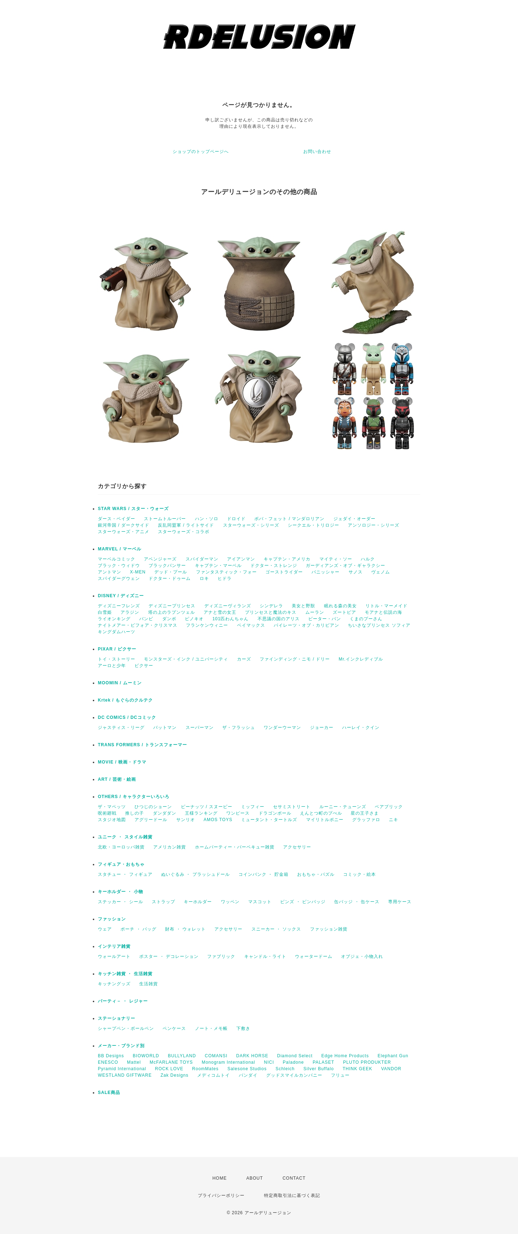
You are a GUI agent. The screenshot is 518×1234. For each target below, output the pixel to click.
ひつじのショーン (153, 806)
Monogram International (228, 1062)
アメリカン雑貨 (169, 847)
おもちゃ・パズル (316, 874)
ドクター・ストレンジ (273, 565)
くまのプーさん (366, 618)
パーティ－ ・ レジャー (123, 1001)
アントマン (109, 572)
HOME (219, 1178)
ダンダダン (164, 813)
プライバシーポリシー (221, 1195)
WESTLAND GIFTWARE (125, 1075)
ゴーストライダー (284, 572)
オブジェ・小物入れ (362, 956)
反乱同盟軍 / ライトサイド (186, 525)
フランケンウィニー (207, 625)
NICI (269, 1062)
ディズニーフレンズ (119, 605)
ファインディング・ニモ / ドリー (295, 659)
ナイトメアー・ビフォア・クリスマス (137, 625)
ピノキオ (194, 618)
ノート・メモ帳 (211, 1028)
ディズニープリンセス (172, 605)
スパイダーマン (202, 559)
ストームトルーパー (165, 518)
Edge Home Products (345, 1055)
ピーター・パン (324, 618)
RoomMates (205, 1068)
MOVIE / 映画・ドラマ (122, 762)
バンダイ (248, 1075)
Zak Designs (174, 1075)
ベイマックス (251, 625)
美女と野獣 (303, 605)
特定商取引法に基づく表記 (292, 1195)
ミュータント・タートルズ (269, 819)
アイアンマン (241, 559)
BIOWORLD (146, 1055)
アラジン (130, 612)
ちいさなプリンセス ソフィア (379, 625)
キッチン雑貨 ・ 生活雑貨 (125, 973)
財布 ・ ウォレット (185, 929)
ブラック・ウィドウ (119, 565)
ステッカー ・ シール (120, 901)
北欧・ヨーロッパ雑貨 (121, 847)
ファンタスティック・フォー (226, 572)
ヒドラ (225, 578)
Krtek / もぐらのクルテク (125, 700)
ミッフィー (252, 806)
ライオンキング (114, 618)
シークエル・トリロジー (313, 525)
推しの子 (134, 813)
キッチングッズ (114, 983)
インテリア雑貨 (114, 946)
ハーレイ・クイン (361, 727)
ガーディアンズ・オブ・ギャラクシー (345, 565)
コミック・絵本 (359, 874)
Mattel (134, 1062)
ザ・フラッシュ (238, 727)
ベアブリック (389, 806)
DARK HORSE (252, 1055)
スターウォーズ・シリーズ (251, 525)
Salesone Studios (247, 1068)
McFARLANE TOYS (171, 1062)
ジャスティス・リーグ (121, 727)
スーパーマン (200, 727)
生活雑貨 (148, 983)
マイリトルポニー (325, 819)
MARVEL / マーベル (119, 548)
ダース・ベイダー (116, 518)
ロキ (204, 578)
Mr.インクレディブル (360, 659)
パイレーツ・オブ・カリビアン (306, 625)
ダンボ (169, 618)
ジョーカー (321, 727)
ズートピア (344, 612)
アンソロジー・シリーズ (373, 525)
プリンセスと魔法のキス (270, 612)
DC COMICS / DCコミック (127, 717)
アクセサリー (297, 847)
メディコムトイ (213, 1075)
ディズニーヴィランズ (227, 605)
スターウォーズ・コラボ (183, 531)
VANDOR (391, 1068)
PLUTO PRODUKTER (367, 1062)
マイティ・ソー (335, 559)
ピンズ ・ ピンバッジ (303, 901)
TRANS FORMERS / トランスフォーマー (142, 744)
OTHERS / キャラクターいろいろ (133, 796)
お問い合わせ (317, 151)
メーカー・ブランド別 (121, 1045)
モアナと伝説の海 (383, 612)
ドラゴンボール (275, 813)
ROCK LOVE (169, 1068)
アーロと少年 (112, 665)
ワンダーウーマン (282, 727)
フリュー (340, 1075)
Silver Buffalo (319, 1068)
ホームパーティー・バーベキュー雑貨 (234, 847)
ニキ (393, 819)
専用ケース (400, 901)
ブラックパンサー (167, 565)
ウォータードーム (313, 956)
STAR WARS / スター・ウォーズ (133, 508)
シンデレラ (271, 605)
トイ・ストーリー (116, 659)
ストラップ (163, 901)
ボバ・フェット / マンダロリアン (289, 518)
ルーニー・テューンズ (342, 806)
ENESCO (108, 1062)
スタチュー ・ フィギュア (125, 874)
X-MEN (138, 572)
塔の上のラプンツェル (171, 612)
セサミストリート (291, 806)
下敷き (243, 1028)
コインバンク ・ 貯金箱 (263, 874)
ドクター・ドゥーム (170, 578)
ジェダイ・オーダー (354, 518)
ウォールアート (114, 956)
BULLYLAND (182, 1055)
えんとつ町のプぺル (321, 813)
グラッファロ (366, 819)
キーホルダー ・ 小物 (120, 891)
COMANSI (216, 1055)
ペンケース (174, 1028)
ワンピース (238, 813)
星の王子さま (365, 813)
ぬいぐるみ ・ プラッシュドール (195, 874)
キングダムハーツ (116, 631)
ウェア (105, 929)
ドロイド (236, 518)
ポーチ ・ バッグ (138, 929)
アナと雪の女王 (220, 612)
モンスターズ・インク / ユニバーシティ (186, 659)
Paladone (293, 1062)
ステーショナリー (116, 1018)
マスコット (260, 901)
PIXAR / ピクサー (117, 649)
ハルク (368, 559)
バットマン (165, 727)
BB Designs (111, 1055)
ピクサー (144, 665)
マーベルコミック (116, 559)
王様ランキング (201, 813)
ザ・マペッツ (112, 806)
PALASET (323, 1062)
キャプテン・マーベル (218, 565)
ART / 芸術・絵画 (117, 779)
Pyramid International (122, 1068)
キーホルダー (198, 901)
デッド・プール (170, 572)
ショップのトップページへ (201, 151)
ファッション (112, 919)
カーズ (244, 659)
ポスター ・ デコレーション (169, 956)
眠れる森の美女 (340, 605)
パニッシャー (326, 572)
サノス (356, 572)
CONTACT (293, 1178)
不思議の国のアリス (279, 618)
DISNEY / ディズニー (121, 595)
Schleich (285, 1068)
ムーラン (314, 612)
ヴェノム (380, 572)
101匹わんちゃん (230, 618)
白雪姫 (105, 612)
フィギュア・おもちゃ (121, 864)
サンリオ (185, 819)
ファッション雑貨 (328, 929)
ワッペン (230, 901)
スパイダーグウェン (119, 578)
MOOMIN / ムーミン (120, 682)
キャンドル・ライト (265, 956)
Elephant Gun (393, 1055)
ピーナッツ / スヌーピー (206, 806)
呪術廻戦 (107, 813)
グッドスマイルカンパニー (294, 1075)
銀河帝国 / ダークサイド (123, 525)
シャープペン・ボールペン (126, 1028)
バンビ (146, 618)
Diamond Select (295, 1055)
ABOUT (254, 1178)
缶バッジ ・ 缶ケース (357, 901)
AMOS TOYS (218, 819)
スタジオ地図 (112, 819)
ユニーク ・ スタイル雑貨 (125, 836)
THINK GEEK (357, 1068)
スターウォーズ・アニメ (123, 531)
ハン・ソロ (206, 518)
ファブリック (221, 956)
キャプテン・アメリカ (287, 559)
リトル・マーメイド (386, 605)
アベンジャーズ (160, 559)
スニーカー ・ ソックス (276, 929)
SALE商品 (109, 1092)
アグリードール (151, 819)
